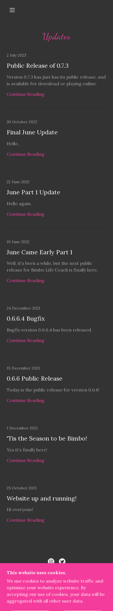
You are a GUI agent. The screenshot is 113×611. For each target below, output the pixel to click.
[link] (56, 80)
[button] (12, 10)
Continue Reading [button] (25, 94)
